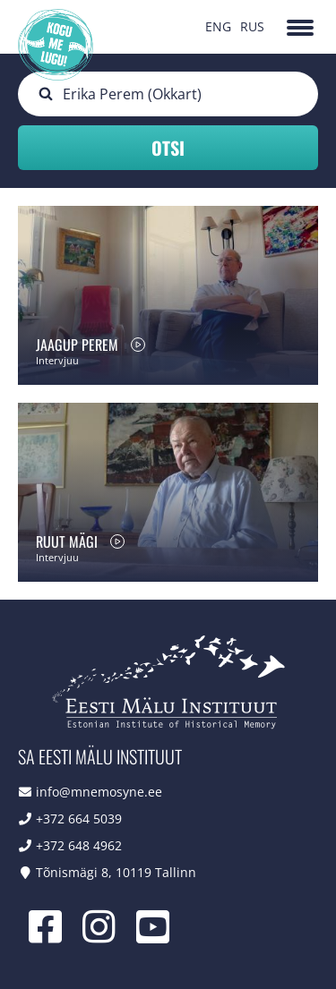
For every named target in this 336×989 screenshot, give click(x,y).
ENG (218, 26)
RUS (252, 26)
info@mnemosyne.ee (99, 791)
